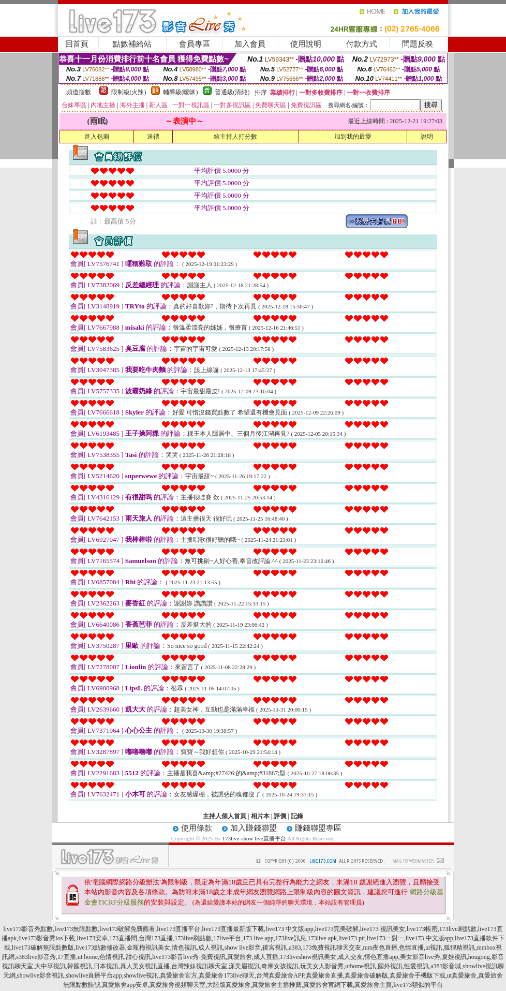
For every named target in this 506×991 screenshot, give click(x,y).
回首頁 (76, 44)
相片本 (260, 816)
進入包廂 (96, 136)
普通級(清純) (232, 92)
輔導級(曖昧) (180, 92)
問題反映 (417, 44)
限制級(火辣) (128, 92)
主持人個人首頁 (224, 816)
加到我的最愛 (352, 136)
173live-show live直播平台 (254, 838)
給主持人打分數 (235, 136)
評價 (280, 816)
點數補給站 (132, 44)
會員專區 (194, 44)
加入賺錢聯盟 (253, 828)
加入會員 (249, 44)
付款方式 (361, 44)
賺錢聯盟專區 (318, 828)
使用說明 (305, 44)
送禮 (153, 136)
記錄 (297, 816)
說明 (427, 136)
